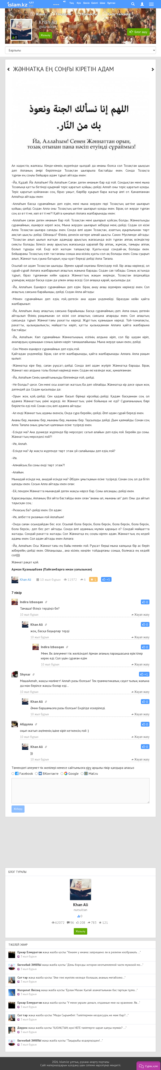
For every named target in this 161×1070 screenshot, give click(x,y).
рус (31, 5)
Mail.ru (93, 773)
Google (73, 773)
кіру (88, 768)
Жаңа (40, 14)
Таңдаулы (63, 14)
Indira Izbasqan (31, 602)
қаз (31, 2)
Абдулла (26, 724)
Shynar (25, 674)
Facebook (26, 773)
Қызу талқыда (119, 14)
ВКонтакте (50, 773)
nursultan (80, 910)
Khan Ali (21, 579)
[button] (106, 579)
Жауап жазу (140, 615)
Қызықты (89, 14)
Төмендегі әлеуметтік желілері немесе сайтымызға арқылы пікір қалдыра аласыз (73, 768)
